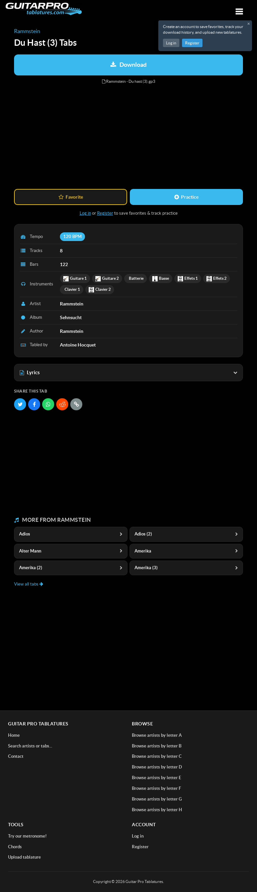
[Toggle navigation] (239, 11)
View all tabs (28, 584)
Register (192, 43)
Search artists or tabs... (30, 745)
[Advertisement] (128, 137)
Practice (186, 197)
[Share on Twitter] (20, 404)
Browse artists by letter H (157, 809)
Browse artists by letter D (157, 766)
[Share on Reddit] (62, 404)
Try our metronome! (27, 836)
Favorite (71, 197)
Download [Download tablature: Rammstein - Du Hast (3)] (128, 64)
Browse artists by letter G (157, 799)
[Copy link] (76, 404)
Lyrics (128, 372)
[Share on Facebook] (34, 404)
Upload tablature (24, 857)
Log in (171, 43)
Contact (15, 756)
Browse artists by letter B (156, 745)
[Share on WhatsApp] (48, 404)
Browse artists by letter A (157, 735)
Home (14, 735)
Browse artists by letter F (156, 788)
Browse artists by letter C (157, 756)
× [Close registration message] (248, 23)
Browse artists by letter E (156, 777)
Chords (15, 846)
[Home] (43, 9)
